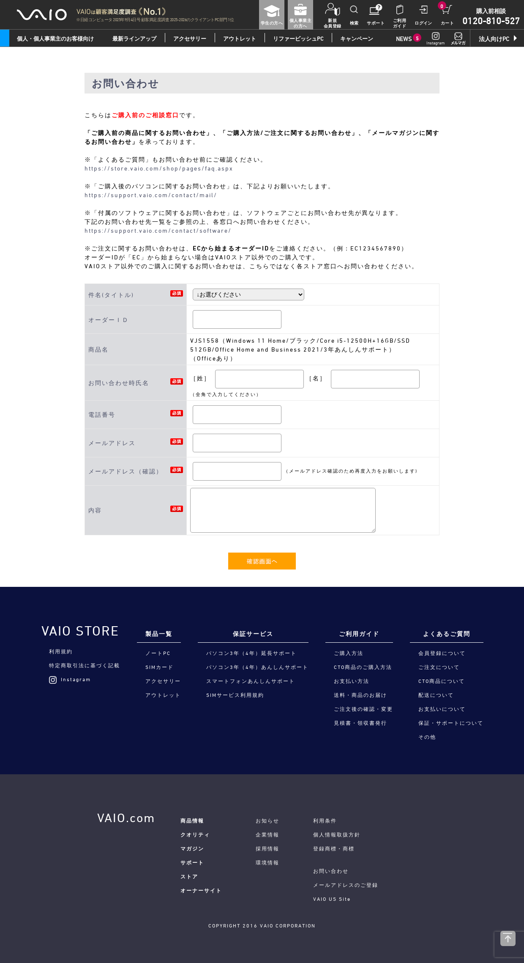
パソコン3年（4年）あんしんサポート (257, 667)
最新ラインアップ (134, 38)
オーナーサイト (201, 890)
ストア (189, 876)
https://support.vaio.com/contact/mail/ (151, 194)
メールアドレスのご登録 (345, 885)
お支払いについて (442, 709)
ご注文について (439, 667)
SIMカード (159, 667)
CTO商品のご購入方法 (363, 667)
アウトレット (239, 38)
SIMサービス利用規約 (235, 695)
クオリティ (195, 834)
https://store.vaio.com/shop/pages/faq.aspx (159, 168)
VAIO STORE (80, 630)
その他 (427, 737)
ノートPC (158, 653)
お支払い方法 (351, 681)
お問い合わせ (331, 871)
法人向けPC (494, 38)
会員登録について (442, 653)
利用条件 (325, 820)
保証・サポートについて (450, 723)
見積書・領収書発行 (360, 723)
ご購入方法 (348, 653)
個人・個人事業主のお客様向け (55, 38)
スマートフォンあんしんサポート (250, 681)
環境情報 (267, 862)
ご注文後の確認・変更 (363, 709)
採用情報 (267, 848)
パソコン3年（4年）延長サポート (251, 653)
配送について (436, 695)
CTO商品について (441, 681)
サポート (192, 862)
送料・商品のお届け (360, 695)
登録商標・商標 (334, 848)
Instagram (70, 679)
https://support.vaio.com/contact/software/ (158, 230)
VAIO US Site (332, 899)
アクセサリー (189, 38)
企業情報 (267, 834)
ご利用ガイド (359, 633)
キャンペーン (356, 38)
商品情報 (192, 820)
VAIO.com (126, 818)
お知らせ (267, 820)
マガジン (192, 848)
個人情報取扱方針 (336, 834)
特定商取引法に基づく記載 (84, 665)
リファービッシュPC (298, 38)
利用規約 (61, 651)
